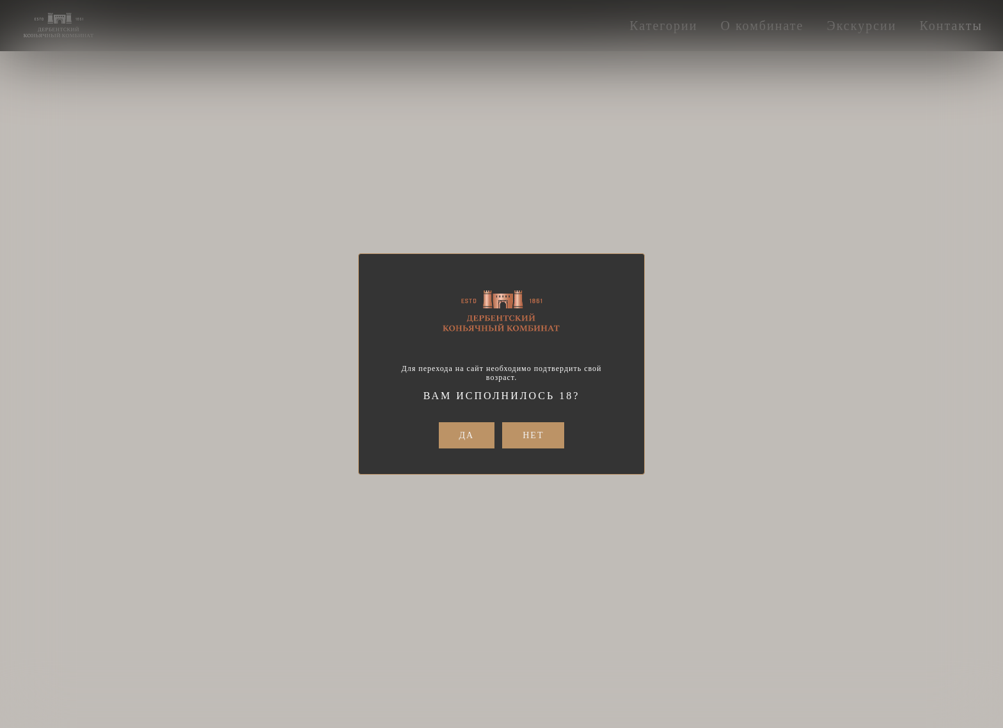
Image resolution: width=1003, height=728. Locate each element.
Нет (533, 435)
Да (467, 435)
